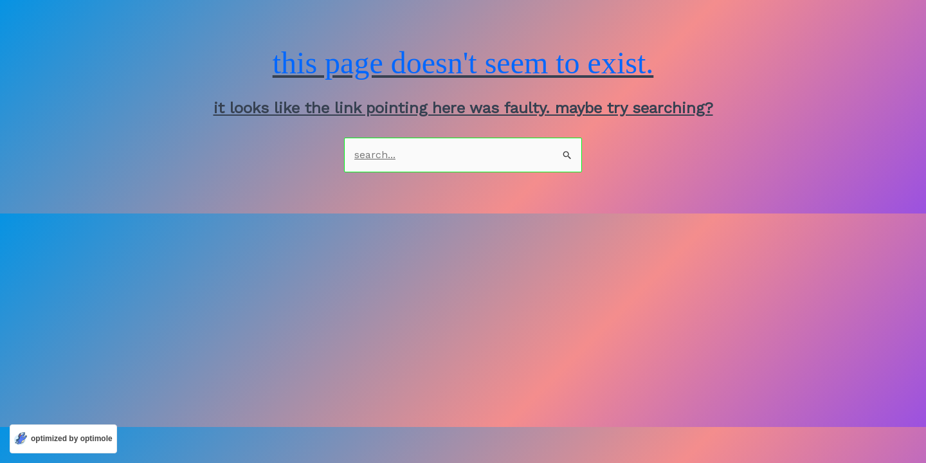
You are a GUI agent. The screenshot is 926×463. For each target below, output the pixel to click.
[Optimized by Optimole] (63, 438)
